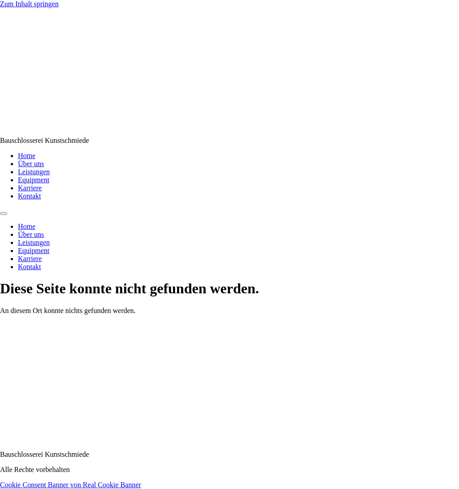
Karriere (30, 188)
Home (26, 155)
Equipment (33, 180)
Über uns (31, 163)
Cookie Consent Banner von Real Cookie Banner (70, 485)
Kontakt (29, 196)
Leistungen (34, 172)
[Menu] (3, 213)
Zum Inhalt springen (29, 4)
